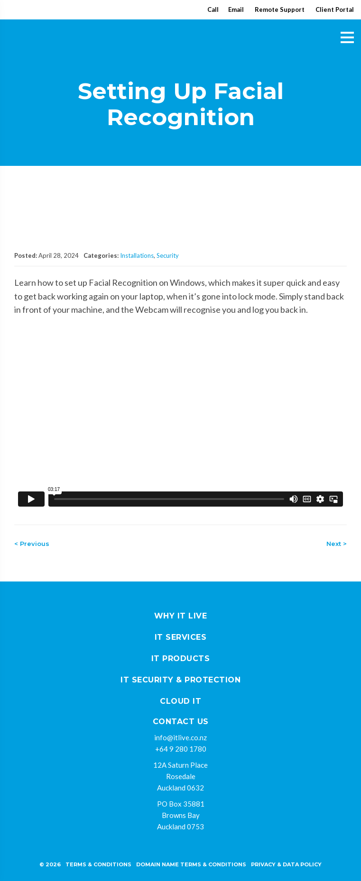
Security (168, 255)
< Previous (31, 543)
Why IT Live (180, 615)
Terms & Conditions (98, 864)
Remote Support (280, 9)
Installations (137, 255)
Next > (336, 543)
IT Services (181, 637)
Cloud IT (180, 701)
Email (236, 9)
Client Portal (334, 9)
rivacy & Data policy (288, 864)
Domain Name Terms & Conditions (191, 864)
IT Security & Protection (180, 679)
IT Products (180, 658)
